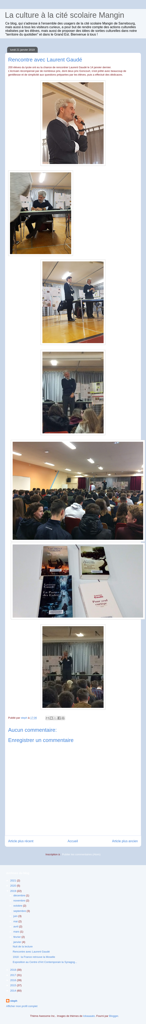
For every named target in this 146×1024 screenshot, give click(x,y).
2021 (13, 880)
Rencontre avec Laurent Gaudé (31, 951)
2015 (13, 985)
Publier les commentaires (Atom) (81, 854)
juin (15, 916)
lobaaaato (89, 1015)
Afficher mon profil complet (22, 1006)
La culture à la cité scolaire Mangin (64, 15)
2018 (13, 969)
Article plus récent (20, 841)
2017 (13, 975)
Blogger (113, 1015)
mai (16, 921)
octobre (18, 905)
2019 (13, 890)
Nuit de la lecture (23, 946)
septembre (20, 910)
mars (16, 931)
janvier (17, 942)
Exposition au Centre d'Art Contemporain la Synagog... (45, 962)
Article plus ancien (125, 841)
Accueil (73, 841)
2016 (13, 980)
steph (13, 1000)
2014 (13, 990)
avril (16, 926)
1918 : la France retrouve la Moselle (34, 956)
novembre (19, 900)
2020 (13, 885)
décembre (19, 895)
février (17, 936)
